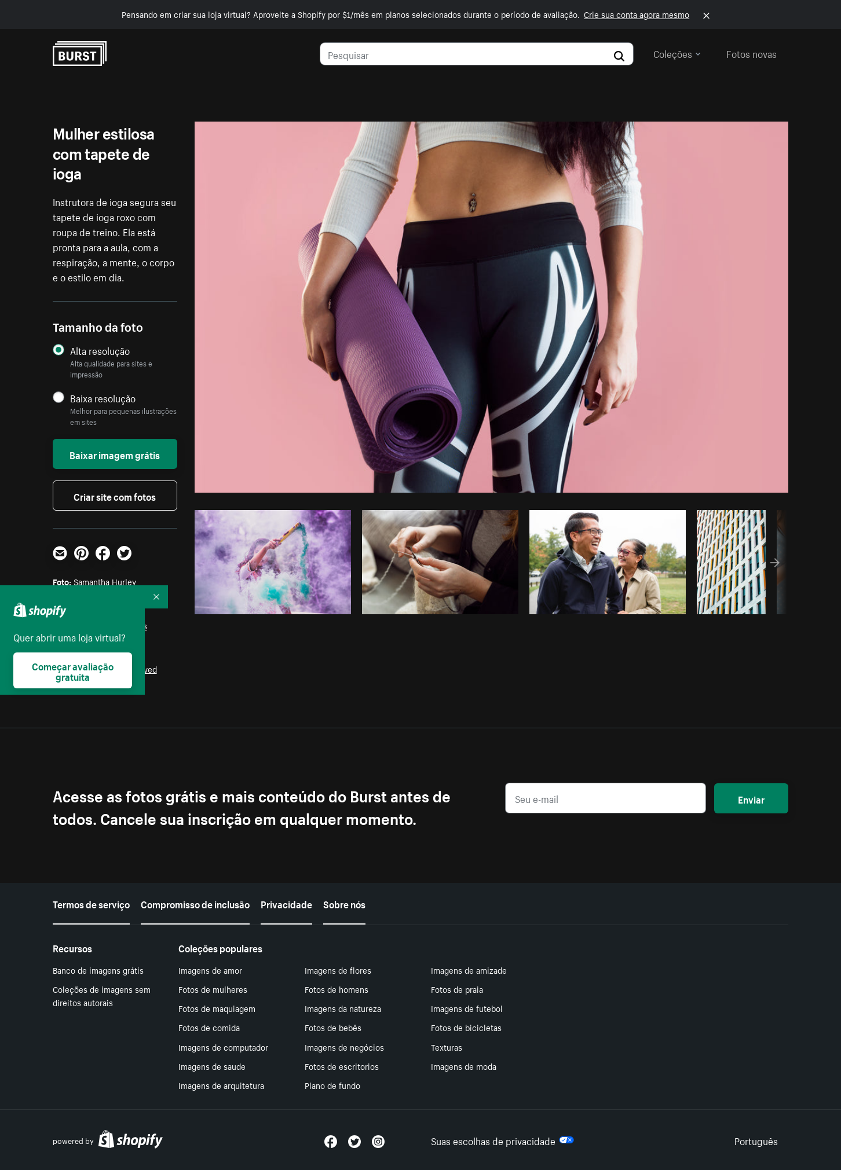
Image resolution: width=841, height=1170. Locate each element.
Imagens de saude (212, 1065)
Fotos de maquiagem (216, 1008)
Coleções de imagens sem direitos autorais (102, 995)
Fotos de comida (209, 1027)
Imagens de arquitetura (221, 1085)
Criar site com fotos (115, 495)
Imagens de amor (210, 969)
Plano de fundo (332, 1085)
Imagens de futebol (467, 1008)
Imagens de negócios (344, 1046)
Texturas (446, 1046)
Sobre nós (344, 903)
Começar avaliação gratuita (73, 670)
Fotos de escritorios (342, 1065)
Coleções (677, 52)
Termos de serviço (91, 903)
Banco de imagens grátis (98, 969)
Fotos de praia (457, 988)
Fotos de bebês (333, 1027)
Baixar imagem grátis (115, 453)
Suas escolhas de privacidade (502, 1139)
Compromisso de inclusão (195, 903)
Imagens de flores (338, 969)
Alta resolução (100, 350)
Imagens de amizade (469, 969)
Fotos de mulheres (212, 988)
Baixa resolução (103, 398)
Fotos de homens (336, 988)
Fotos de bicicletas (466, 1027)
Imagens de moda (463, 1065)
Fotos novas (751, 52)
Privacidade (286, 903)
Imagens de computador (223, 1046)
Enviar (751, 798)
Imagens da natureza (343, 1008)
